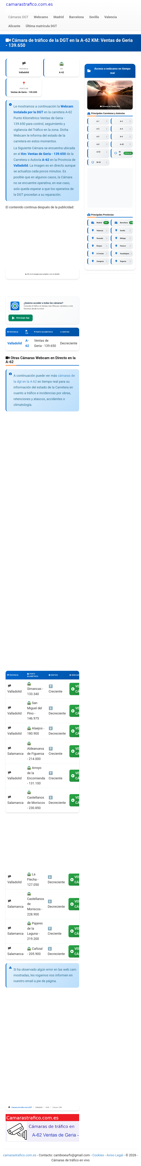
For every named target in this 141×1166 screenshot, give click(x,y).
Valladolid (14, 344)
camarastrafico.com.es (19, 1156)
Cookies (98, 1156)
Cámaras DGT (18, 17)
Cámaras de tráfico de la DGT (22, 1108)
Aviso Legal (115, 1156)
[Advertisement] (42, 240)
